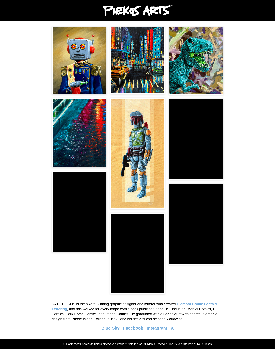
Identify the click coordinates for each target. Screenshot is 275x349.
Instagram (157, 328)
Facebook (133, 328)
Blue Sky (110, 328)
